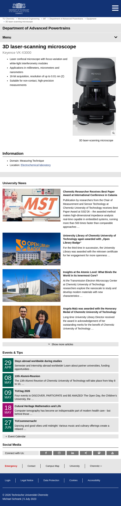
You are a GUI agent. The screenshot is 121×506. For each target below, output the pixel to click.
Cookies (73, 480)
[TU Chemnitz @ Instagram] (59, 453)
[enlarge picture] (94, 96)
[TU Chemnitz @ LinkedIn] (73, 453)
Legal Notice (27, 480)
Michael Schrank (12, 498)
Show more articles (62, 344)
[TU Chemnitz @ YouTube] (112, 453)
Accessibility (94, 480)
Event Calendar (17, 436)
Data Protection (51, 480)
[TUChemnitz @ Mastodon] (99, 453)
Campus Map (52, 466)
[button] (111, 8)
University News (14, 183)
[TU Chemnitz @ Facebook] (46, 453)
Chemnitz (95, 466)
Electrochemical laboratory (36, 165)
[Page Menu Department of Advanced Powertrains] (60, 37)
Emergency (11, 466)
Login (8, 480)
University (75, 466)
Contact (31, 466)
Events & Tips (13, 352)
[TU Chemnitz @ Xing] (86, 453)
